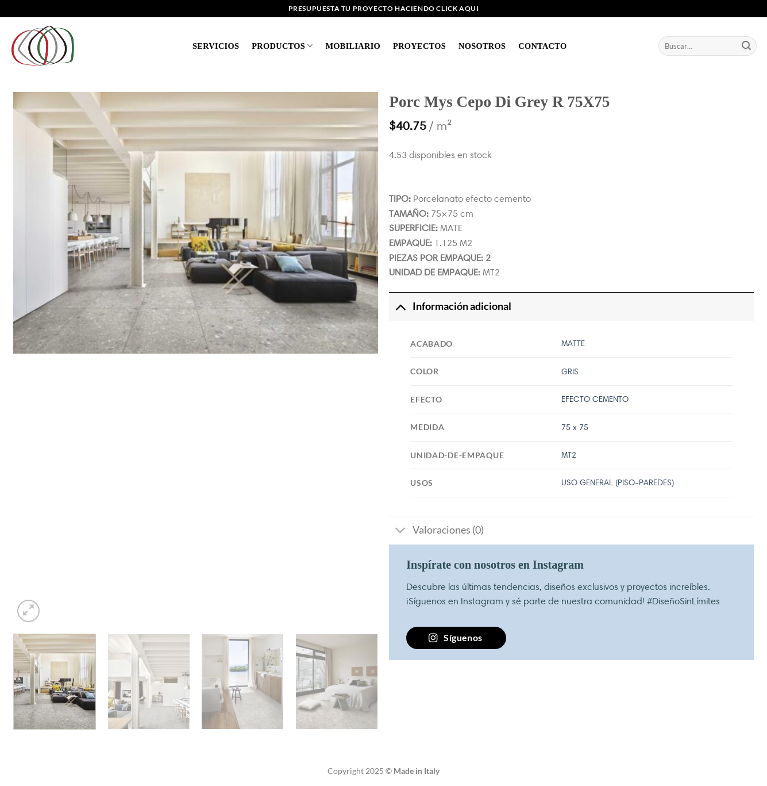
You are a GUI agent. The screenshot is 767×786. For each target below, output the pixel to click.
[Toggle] (400, 306)
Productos (282, 45)
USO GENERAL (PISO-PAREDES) (617, 482)
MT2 (568, 455)
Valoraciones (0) (436, 531)
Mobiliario (352, 46)
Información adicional (450, 306)
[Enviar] (746, 46)
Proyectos (419, 46)
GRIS (570, 371)
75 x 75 (574, 427)
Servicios (215, 46)
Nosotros (482, 46)
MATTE (573, 343)
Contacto (542, 46)
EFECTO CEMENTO (595, 399)
